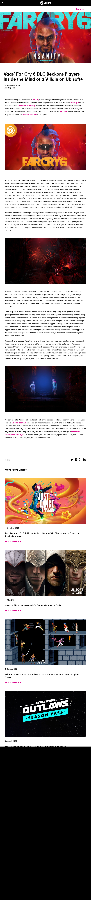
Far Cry (36, 99)
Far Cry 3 (75, 102)
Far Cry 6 (63, 111)
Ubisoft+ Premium (29, 114)
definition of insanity (26, 105)
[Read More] (12, 541)
